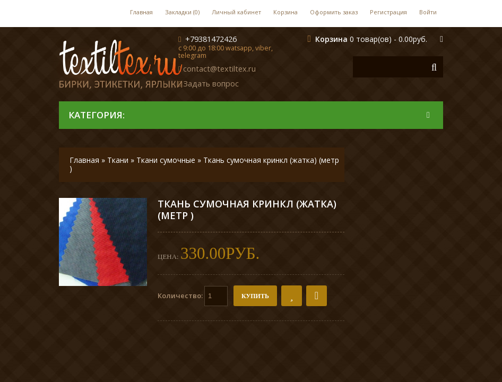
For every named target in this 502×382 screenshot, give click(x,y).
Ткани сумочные (165, 160)
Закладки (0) (182, 11)
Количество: (193, 296)
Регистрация (388, 11)
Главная (141, 11)
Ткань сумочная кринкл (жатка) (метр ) (204, 164)
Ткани (117, 160)
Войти (428, 11)
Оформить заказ (334, 11)
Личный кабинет (236, 11)
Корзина (285, 11)
